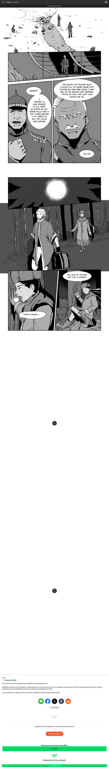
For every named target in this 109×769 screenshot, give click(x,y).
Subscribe (55, 707)
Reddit (68, 701)
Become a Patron (54, 734)
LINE (41, 701)
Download (54, 749)
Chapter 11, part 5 (12, 2)
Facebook (47, 701)
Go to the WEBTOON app (54, 765)
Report (54, 716)
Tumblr (61, 701)
